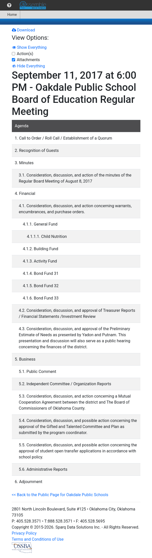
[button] (9, 5)
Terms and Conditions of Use (38, 539)
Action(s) (25, 53)
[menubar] (24, 5)
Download (23, 30)
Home (10, 15)
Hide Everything (28, 66)
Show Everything (29, 47)
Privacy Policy (24, 533)
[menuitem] (9, 5)
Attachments (28, 59)
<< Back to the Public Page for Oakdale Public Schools (60, 494)
